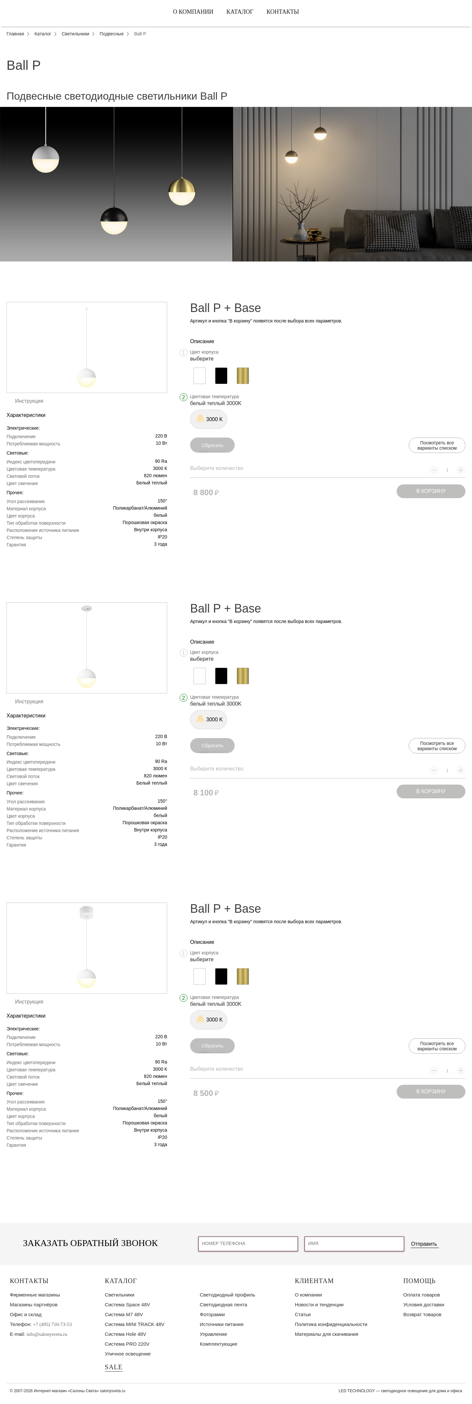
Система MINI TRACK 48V (135, 1324)
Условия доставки (423, 1304)
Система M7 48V (124, 1314)
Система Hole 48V (125, 1334)
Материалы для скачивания (326, 1334)
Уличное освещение (128, 1353)
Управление (213, 1334)
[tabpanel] (236, 184)
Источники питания (222, 1324)
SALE (114, 1367)
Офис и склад (26, 1314)
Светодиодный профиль (227, 1294)
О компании (193, 12)
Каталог (239, 12)
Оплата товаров (421, 1294)
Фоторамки (212, 1314)
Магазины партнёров (33, 1304)
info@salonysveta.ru (47, 1334)
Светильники (119, 1294)
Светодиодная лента (223, 1304)
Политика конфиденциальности (331, 1324)
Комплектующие (218, 1344)
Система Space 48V (127, 1304)
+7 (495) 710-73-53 (52, 1324)
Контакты (282, 12)
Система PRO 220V (127, 1344)
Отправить (424, 1244)
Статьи (303, 1314)
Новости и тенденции (319, 1304)
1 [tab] (236, 266)
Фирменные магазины (35, 1294)
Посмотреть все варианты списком (437, 445)
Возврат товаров (422, 1314)
